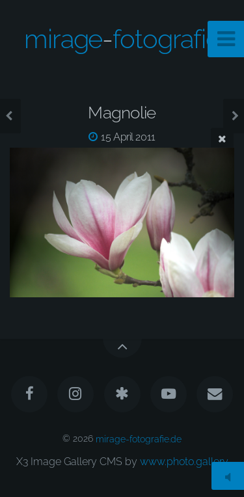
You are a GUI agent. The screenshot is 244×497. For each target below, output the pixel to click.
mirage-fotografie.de (139, 438)
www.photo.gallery (184, 461)
